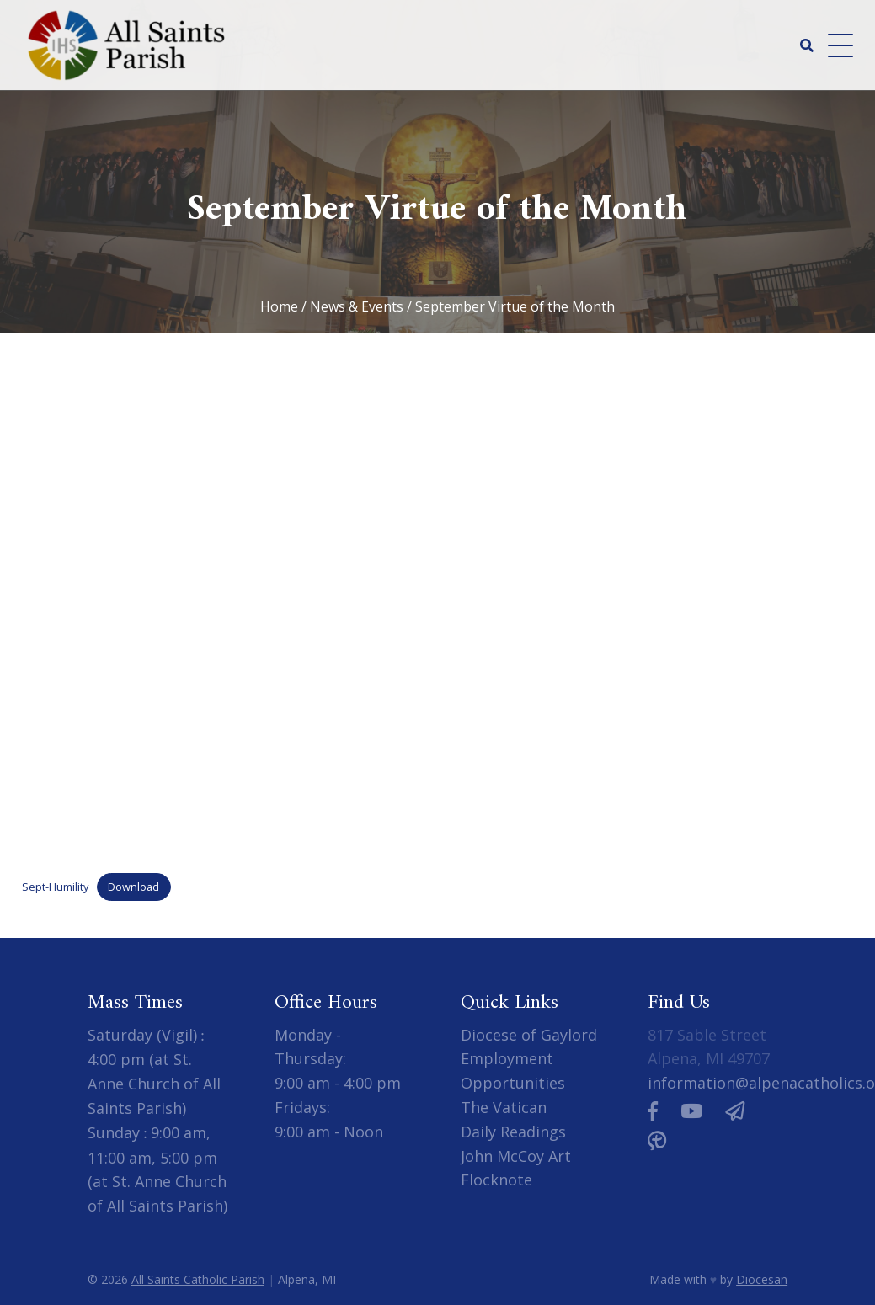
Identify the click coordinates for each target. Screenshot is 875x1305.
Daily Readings (513, 1131)
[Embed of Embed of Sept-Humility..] (437, 606)
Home (279, 306)
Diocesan (761, 1279)
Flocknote (496, 1179)
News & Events (356, 306)
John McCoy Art (516, 1156)
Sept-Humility (55, 886)
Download (133, 886)
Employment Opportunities (513, 1070)
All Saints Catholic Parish (197, 1279)
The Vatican (504, 1107)
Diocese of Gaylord (529, 1035)
